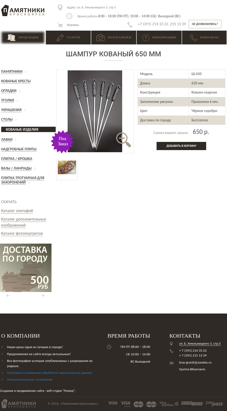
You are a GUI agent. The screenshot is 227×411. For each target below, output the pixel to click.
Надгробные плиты (19, 149)
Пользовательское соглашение (30, 379)
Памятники (11, 71)
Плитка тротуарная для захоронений (22, 180)
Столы (7, 119)
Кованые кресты (16, 81)
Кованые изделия (22, 129)
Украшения (11, 110)
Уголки (7, 100)
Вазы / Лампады (16, 168)
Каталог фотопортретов (22, 233)
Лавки (6, 139)
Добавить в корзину (181, 146)
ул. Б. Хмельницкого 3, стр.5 (91, 7)
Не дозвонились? (205, 24)
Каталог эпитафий (17, 210)
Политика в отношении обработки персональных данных (49, 373)
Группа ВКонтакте (192, 369)
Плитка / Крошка (16, 158)
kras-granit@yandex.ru (195, 362)
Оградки (8, 90)
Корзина (68, 25)
